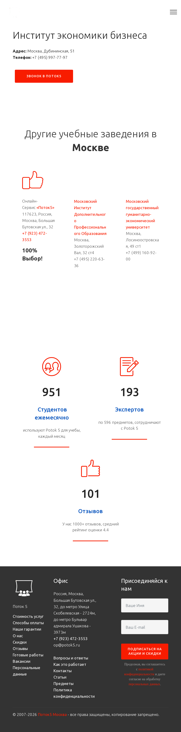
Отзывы (20, 648)
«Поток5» (45, 207)
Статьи (59, 677)
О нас (18, 635)
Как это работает (69, 664)
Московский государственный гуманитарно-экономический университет (142, 214)
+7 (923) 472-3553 (70, 638)
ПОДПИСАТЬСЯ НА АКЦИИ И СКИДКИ (145, 651)
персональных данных (144, 684)
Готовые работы (28, 655)
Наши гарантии (27, 629)
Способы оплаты (28, 622)
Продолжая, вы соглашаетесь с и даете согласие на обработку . (144, 674)
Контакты (62, 670)
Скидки (20, 642)
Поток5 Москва (52, 714)
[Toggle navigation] (173, 12)
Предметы (63, 683)
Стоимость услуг (28, 616)
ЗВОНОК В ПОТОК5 (44, 76)
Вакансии (21, 661)
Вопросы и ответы (70, 658)
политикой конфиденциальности (139, 671)
